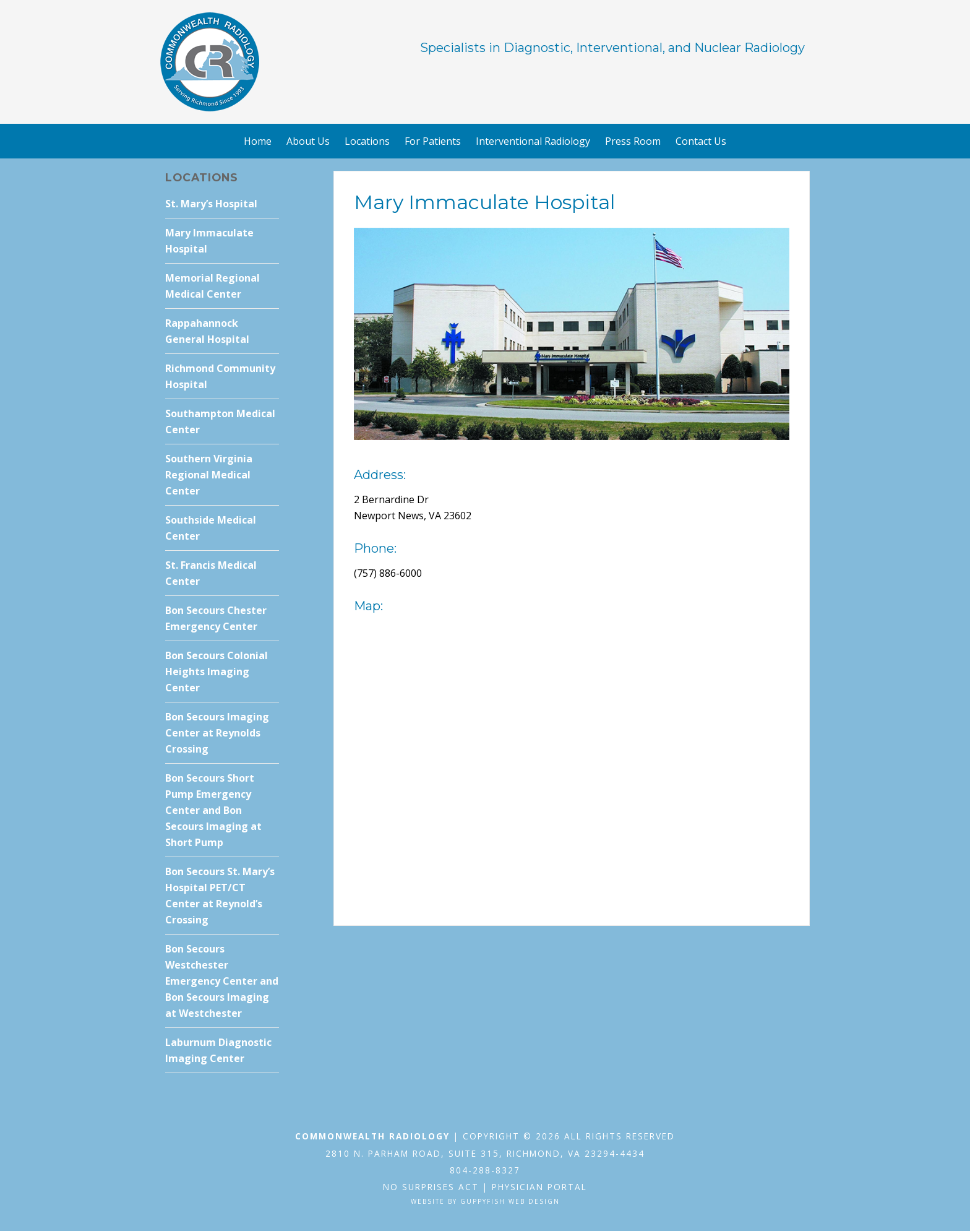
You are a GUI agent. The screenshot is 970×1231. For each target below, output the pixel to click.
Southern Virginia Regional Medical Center (208, 475)
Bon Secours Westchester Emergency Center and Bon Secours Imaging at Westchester (221, 981)
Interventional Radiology (533, 141)
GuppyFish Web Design (510, 1201)
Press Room (633, 141)
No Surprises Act (431, 1187)
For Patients (433, 141)
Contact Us (701, 141)
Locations (367, 141)
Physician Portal (539, 1187)
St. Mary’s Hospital (211, 203)
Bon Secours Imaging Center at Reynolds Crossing (217, 733)
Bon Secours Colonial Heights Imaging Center (216, 671)
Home (258, 141)
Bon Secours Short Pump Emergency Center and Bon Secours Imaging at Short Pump (213, 810)
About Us (308, 141)
